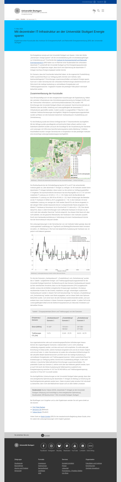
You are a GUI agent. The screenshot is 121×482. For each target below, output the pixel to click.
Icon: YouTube (75, 446)
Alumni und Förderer (21, 468)
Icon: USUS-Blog (90, 446)
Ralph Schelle (45, 416)
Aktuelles (23, 19)
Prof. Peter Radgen (39, 407)
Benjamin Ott (37, 409)
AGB (39, 473)
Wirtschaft (17, 471)
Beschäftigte (18, 466)
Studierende (18, 463)
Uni (87, 2)
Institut (17, 19)
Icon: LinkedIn (82, 446)
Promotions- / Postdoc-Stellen (72, 471)
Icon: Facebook (43, 446)
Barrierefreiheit (43, 468)
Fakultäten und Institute (94, 463)
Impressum (42, 463)
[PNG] (60, 158)
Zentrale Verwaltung (92, 468)
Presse (64, 466)
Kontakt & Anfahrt (68, 463)
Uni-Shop (65, 473)
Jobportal (65, 468)
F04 (100, 2)
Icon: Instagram (51, 446)
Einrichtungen (90, 466)
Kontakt (45, 435)
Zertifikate (41, 471)
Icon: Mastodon (67, 446)
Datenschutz (42, 466)
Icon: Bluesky (59, 446)
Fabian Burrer (37, 412)
